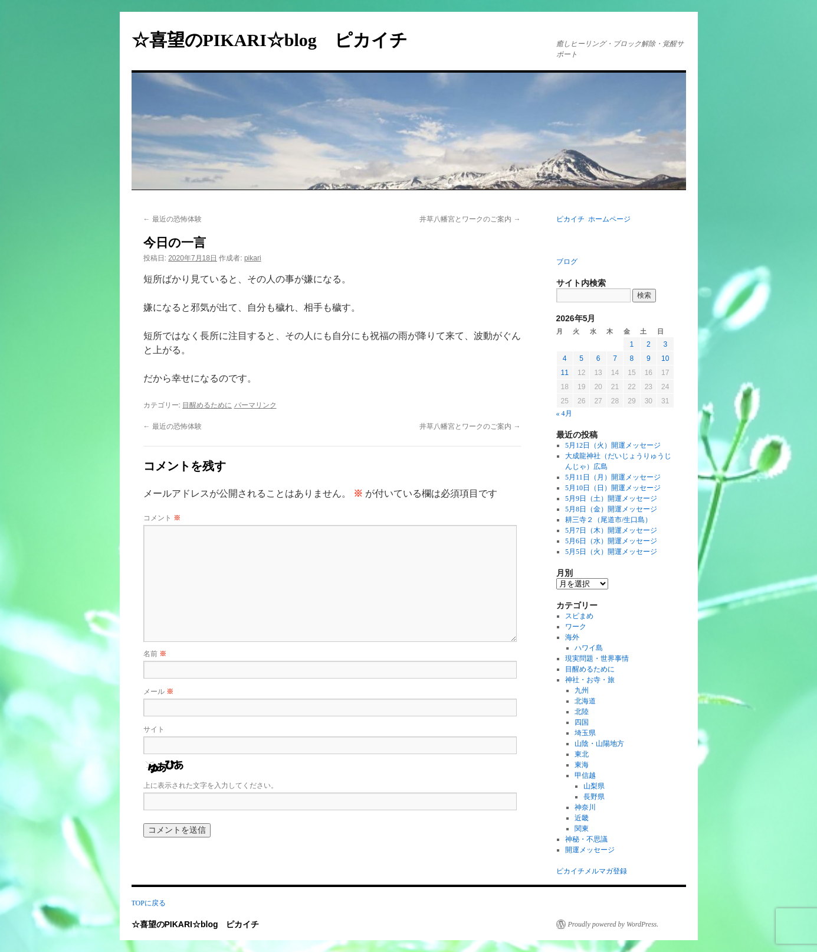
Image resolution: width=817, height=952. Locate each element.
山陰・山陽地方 (599, 743)
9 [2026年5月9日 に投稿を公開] (649, 358)
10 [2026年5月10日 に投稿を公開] (665, 358)
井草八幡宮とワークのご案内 (469, 219)
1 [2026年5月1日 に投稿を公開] (632, 344)
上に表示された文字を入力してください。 (210, 785)
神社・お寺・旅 (590, 680)
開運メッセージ (590, 850)
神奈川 (585, 807)
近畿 (582, 818)
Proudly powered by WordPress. (613, 924)
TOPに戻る (149, 903)
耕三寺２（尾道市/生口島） (608, 520)
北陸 (582, 712)
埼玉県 (585, 733)
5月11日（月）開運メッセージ (613, 477)
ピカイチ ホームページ (593, 219)
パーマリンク (255, 405)
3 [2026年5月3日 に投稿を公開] (665, 344)
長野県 (594, 797)
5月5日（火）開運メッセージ (611, 551)
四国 (582, 722)
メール (158, 691)
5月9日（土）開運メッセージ (611, 498)
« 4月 (564, 413)
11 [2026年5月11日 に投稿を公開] (565, 373)
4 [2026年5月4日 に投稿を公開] (565, 358)
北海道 (585, 701)
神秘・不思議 (586, 839)
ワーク (575, 626)
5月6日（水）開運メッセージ (611, 541)
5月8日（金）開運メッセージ (611, 509)
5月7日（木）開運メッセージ (611, 530)
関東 (582, 828)
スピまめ (579, 616)
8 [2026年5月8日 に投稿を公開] (632, 358)
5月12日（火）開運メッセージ (613, 445)
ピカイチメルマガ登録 (591, 871)
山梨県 (594, 786)
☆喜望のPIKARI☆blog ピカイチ (278, 40)
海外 (572, 637)
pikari (252, 258)
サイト (154, 729)
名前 (154, 654)
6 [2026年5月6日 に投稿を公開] (598, 358)
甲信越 (585, 775)
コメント (162, 518)
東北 (582, 754)
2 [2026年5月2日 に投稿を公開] (649, 344)
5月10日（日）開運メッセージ (613, 488)
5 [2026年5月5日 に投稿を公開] (581, 358)
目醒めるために (207, 405)
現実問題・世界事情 (597, 658)
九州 (582, 690)
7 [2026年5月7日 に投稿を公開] (615, 358)
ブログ (567, 261)
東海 (582, 765)
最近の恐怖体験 (172, 219)
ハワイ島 (589, 648)
